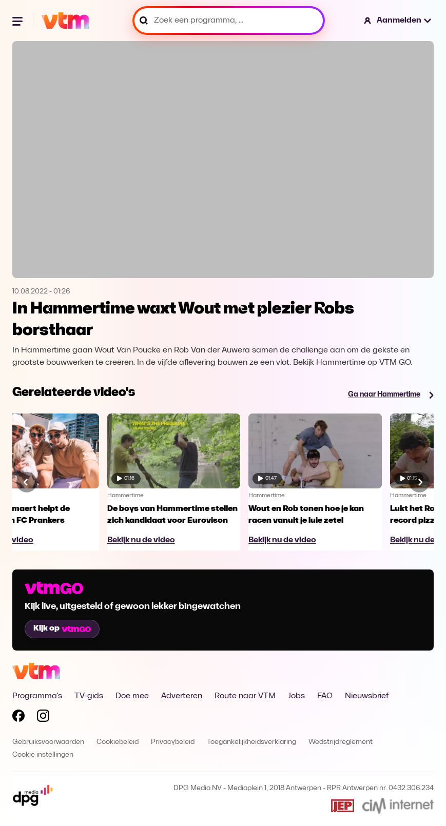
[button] (398, 20)
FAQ (325, 696)
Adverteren (181, 696)
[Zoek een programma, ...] (228, 20)
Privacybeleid (173, 742)
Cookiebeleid (117, 742)
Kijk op (62, 628)
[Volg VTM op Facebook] (18, 718)
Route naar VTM (245, 696)
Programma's (37, 696)
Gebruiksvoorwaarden (48, 742)
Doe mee (132, 696)
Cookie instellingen (42, 755)
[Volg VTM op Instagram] (43, 718)
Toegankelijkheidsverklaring (251, 742)
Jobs (296, 696)
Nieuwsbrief (367, 696)
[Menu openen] (18, 20)
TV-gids (88, 696)
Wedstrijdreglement (340, 742)
